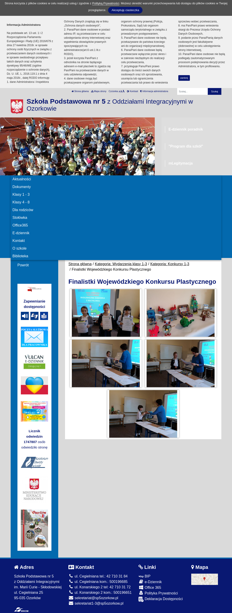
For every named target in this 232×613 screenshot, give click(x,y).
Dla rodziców (22, 210)
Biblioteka (20, 256)
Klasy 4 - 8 (21, 202)
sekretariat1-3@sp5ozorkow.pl (95, 603)
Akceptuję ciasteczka (125, 10)
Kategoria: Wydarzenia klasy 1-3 (121, 264)
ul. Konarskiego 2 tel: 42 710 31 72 (99, 587)
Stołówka (19, 217)
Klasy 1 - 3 (21, 194)
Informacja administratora (154, 91)
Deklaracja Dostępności (160, 599)
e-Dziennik (150, 582)
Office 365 (149, 587)
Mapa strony (98, 91)
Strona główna (80, 91)
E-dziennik (20, 233)
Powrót (23, 265)
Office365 (20, 225)
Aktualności (21, 179)
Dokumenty (21, 187)
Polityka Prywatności (158, 593)
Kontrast (132, 91)
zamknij (184, 78)
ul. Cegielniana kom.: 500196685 (98, 582)
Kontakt (18, 241)
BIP (144, 576)
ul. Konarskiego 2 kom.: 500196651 (100, 592)
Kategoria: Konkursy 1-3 (169, 264)
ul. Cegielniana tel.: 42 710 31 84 (98, 576)
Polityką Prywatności (105, 3)
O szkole (19, 248)
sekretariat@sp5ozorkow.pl (93, 598)
